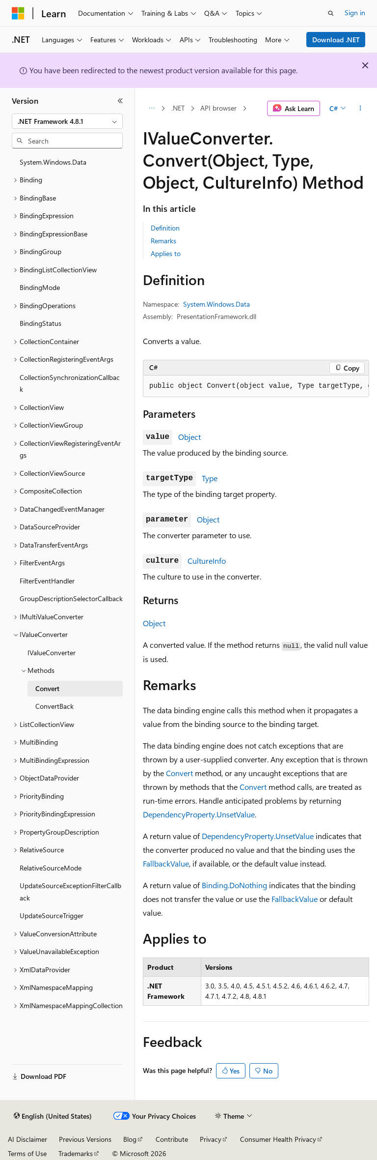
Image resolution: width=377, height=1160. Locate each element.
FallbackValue (166, 863)
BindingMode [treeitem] (40, 287)
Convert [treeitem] (47, 688)
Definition (165, 227)
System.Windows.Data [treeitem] (53, 162)
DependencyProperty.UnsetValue (199, 814)
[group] (256, 386)
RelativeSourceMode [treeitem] (50, 867)
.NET (178, 108)
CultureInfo (207, 560)
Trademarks (75, 1153)
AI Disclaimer (27, 1139)
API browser (218, 108)
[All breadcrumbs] (151, 108)
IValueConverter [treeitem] (51, 652)
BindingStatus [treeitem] (40, 323)
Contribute (172, 1139)
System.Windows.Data (216, 304)
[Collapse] (120, 101)
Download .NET (336, 39)
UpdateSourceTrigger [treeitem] (51, 915)
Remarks (163, 240)
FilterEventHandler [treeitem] (47, 580)
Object (189, 437)
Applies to (166, 253)
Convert (179, 773)
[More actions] (360, 108)
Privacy (210, 1139)
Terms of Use (27, 1153)
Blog (129, 1139)
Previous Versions (85, 1139)
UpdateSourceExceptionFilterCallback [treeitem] (70, 891)
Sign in (355, 12)
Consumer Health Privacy (278, 1139)
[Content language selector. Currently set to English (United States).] (53, 1116)
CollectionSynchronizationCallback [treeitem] (70, 383)
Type (209, 478)
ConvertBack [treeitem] (54, 706)
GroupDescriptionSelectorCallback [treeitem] (71, 598)
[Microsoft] (18, 13)
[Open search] (331, 13)
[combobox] (67, 121)
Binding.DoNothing (234, 885)
